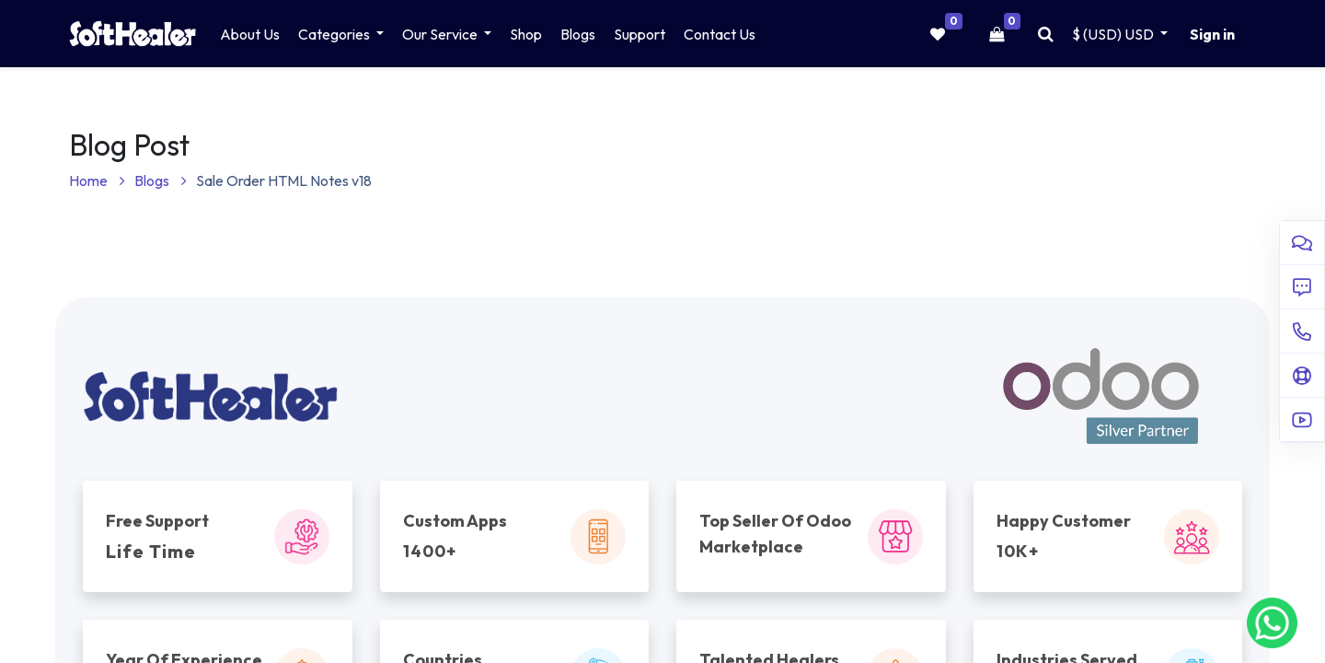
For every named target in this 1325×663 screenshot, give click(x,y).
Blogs (160, 180)
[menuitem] (250, 34)
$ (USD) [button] (1114, 34)
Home (97, 180)
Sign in (1212, 34)
